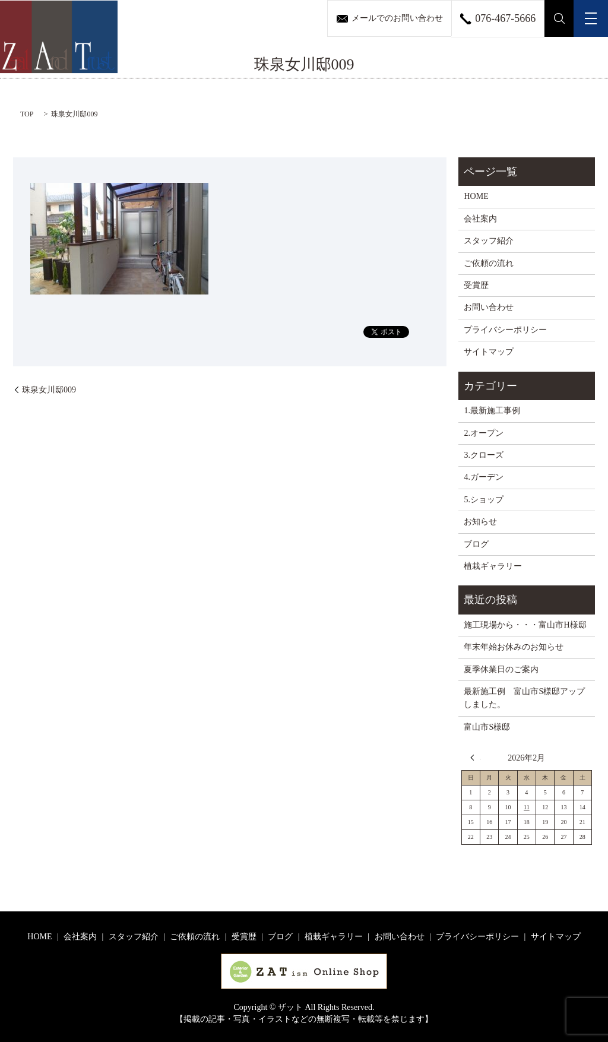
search (559, 18)
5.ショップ (484, 499)
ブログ (476, 544)
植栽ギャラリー (493, 566)
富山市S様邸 (487, 727)
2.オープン (484, 433)
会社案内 (480, 218)
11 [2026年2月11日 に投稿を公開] (527, 807)
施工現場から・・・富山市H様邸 (525, 624)
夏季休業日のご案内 (501, 669)
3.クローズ (484, 455)
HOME (476, 196)
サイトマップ (489, 351)
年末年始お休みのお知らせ (513, 646)
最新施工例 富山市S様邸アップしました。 (524, 698)
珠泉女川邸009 (49, 389)
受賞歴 (476, 285)
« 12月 (475, 757)
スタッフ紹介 (489, 240)
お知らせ (480, 521)
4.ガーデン (484, 477)
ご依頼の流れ (489, 263)
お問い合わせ (489, 307)
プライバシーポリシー (505, 329)
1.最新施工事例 (492, 410)
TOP (26, 114)
